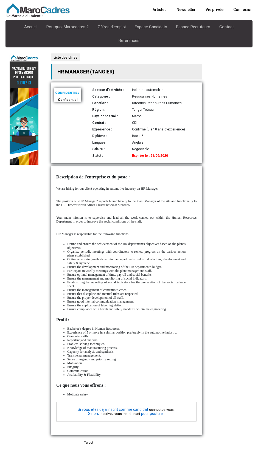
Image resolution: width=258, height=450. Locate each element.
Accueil (30, 26)
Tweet (88, 443)
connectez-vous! (162, 410)
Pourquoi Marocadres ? (67, 26)
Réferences (129, 40)
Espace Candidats (151, 26)
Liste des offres (65, 57)
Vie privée (214, 9)
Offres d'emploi (112, 26)
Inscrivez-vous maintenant (120, 414)
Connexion (243, 9)
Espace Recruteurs (193, 26)
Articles (160, 9)
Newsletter (186, 9)
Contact (226, 26)
